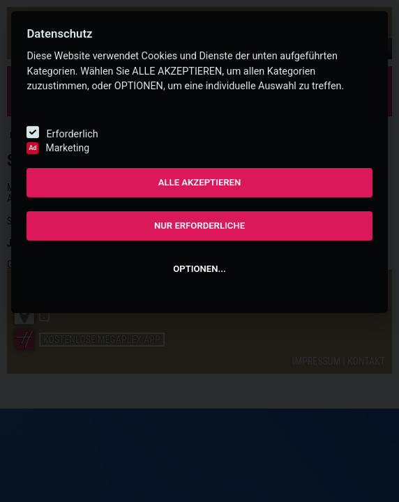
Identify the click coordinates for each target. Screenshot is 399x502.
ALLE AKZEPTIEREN (199, 182)
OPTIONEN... (199, 269)
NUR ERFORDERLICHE (199, 225)
